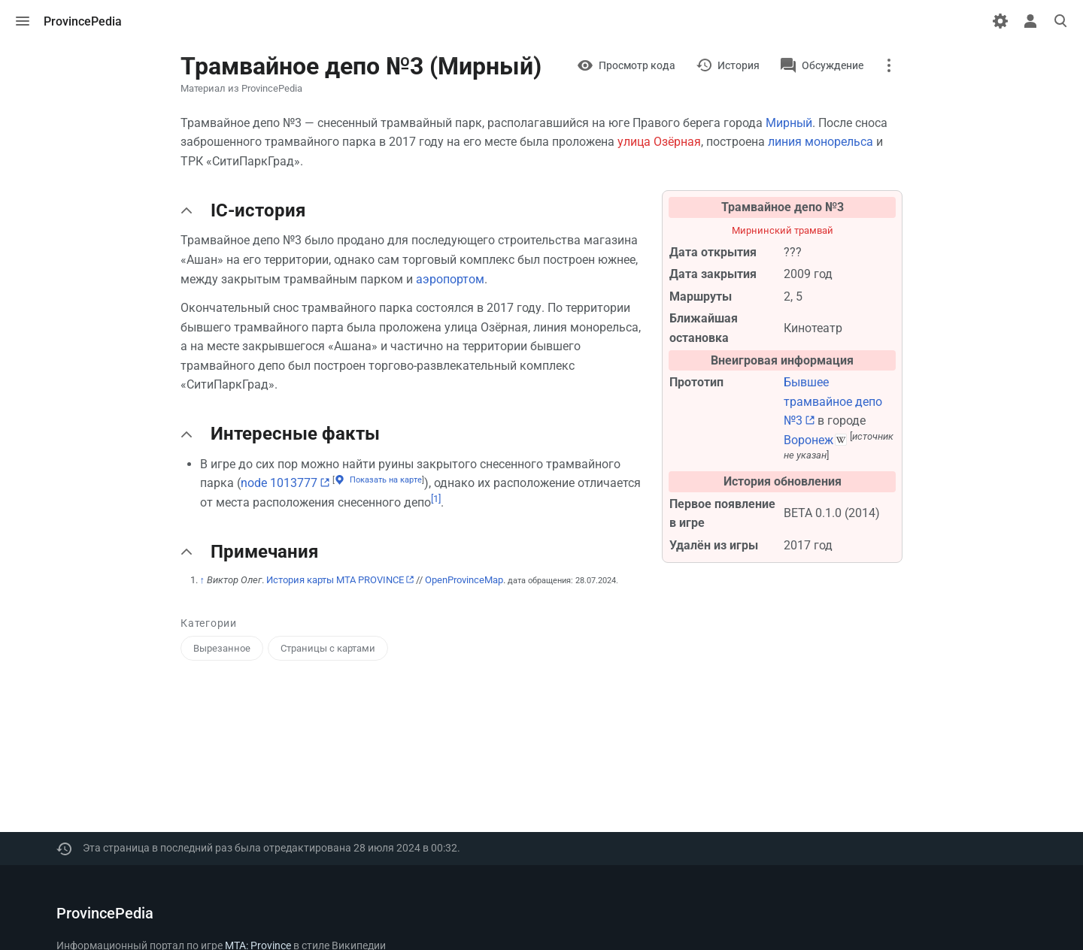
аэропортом (450, 279)
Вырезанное (221, 648)
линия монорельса (820, 142)
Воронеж (808, 440)
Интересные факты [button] (295, 433)
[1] (436, 498)
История (738, 65)
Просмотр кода (637, 65)
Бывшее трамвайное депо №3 (833, 401)
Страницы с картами (328, 648)
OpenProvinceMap (464, 579)
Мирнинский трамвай (782, 230)
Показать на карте (386, 480)
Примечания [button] (264, 551)
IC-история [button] (258, 210)
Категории (208, 623)
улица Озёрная (659, 142)
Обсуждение (832, 65)
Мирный (789, 123)
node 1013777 (279, 483)
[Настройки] (1000, 21)
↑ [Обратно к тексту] (202, 579)
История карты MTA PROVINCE (335, 579)
